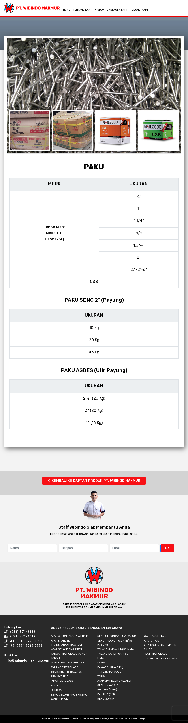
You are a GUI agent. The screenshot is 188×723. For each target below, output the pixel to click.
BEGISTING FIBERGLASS (66, 671)
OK (167, 548)
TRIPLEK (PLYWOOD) (109, 671)
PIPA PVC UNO (59, 676)
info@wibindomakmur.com (26, 660)
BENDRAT (57, 690)
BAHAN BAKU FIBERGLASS (160, 658)
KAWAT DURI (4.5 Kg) (110, 667)
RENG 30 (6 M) (106, 698)
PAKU (54, 685)
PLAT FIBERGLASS (155, 653)
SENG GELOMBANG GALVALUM (116, 635)
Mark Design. (139, 719)
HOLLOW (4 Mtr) (107, 689)
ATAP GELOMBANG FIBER (66, 649)
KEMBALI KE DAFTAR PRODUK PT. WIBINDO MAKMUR (94, 481)
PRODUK (99, 9)
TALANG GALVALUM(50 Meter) (116, 649)
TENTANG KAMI (82, 9)
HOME (66, 9)
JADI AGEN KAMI (117, 9)
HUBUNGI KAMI (139, 9)
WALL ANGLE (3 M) (155, 635)
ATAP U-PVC (151, 640)
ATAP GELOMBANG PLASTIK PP (70, 635)
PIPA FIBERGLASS (62, 680)
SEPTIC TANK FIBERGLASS (67, 662)
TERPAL (102, 676)
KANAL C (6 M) (106, 694)
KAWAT (101, 662)
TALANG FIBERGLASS (64, 667)
